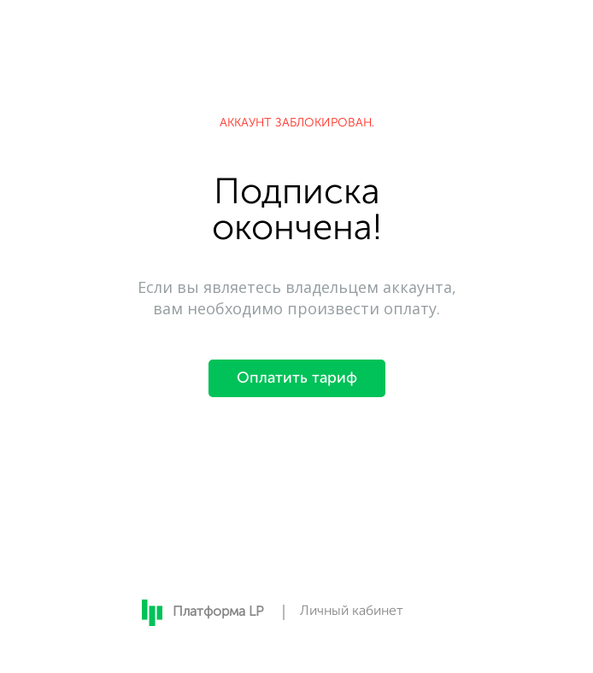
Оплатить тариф (297, 378)
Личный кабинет (351, 611)
